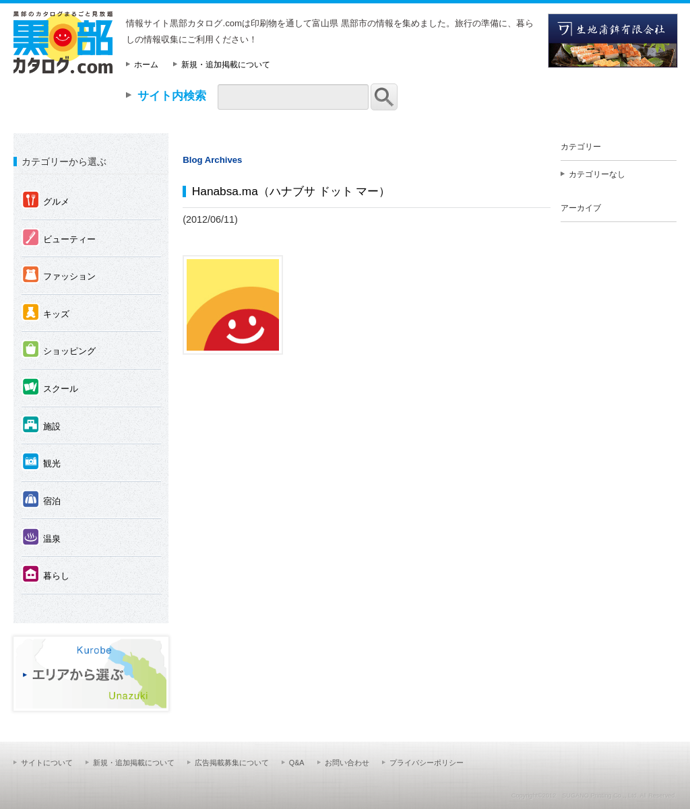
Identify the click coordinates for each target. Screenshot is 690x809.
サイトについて (47, 763)
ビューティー (59, 238)
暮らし (45, 575)
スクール (50, 388)
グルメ (45, 201)
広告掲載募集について (232, 763)
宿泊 (41, 500)
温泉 (41, 538)
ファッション (59, 275)
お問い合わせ (347, 763)
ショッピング (59, 350)
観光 (41, 462)
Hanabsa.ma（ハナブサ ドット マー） (291, 191)
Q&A (297, 763)
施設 (41, 425)
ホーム (146, 64)
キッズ (45, 313)
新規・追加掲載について (225, 64)
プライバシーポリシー (426, 763)
